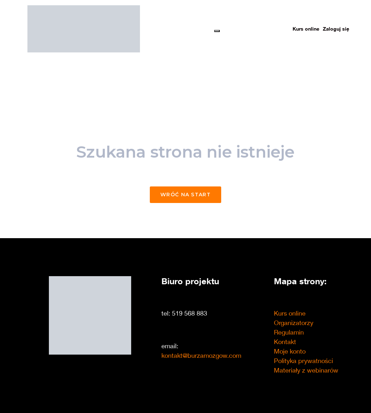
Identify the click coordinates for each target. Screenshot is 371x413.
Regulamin (289, 332)
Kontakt (285, 341)
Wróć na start (185, 194)
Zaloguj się (336, 29)
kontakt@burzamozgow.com (201, 355)
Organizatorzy (293, 322)
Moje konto (290, 351)
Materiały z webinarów (306, 370)
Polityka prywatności (303, 360)
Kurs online (306, 29)
